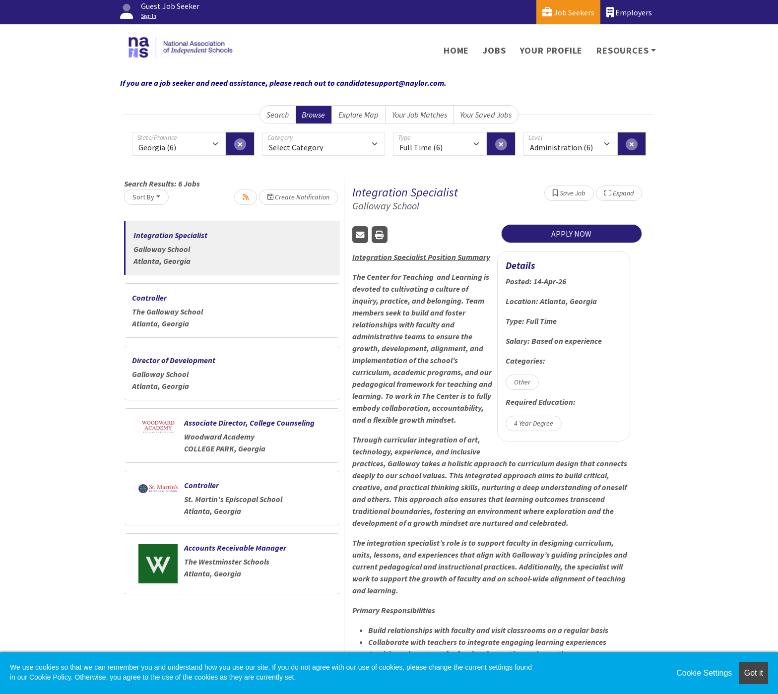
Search (277, 115)
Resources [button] (622, 50)
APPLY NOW (571, 234)
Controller (149, 298)
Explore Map (358, 115)
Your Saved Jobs (486, 115)
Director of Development (173, 360)
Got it (753, 673)
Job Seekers (568, 12)
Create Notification (298, 196)
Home (456, 50)
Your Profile (551, 50)
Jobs (494, 50)
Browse (313, 115)
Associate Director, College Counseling (249, 423)
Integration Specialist (170, 235)
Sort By (143, 196)
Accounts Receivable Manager (235, 548)
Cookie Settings (704, 673)
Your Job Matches (419, 115)
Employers (629, 12)
